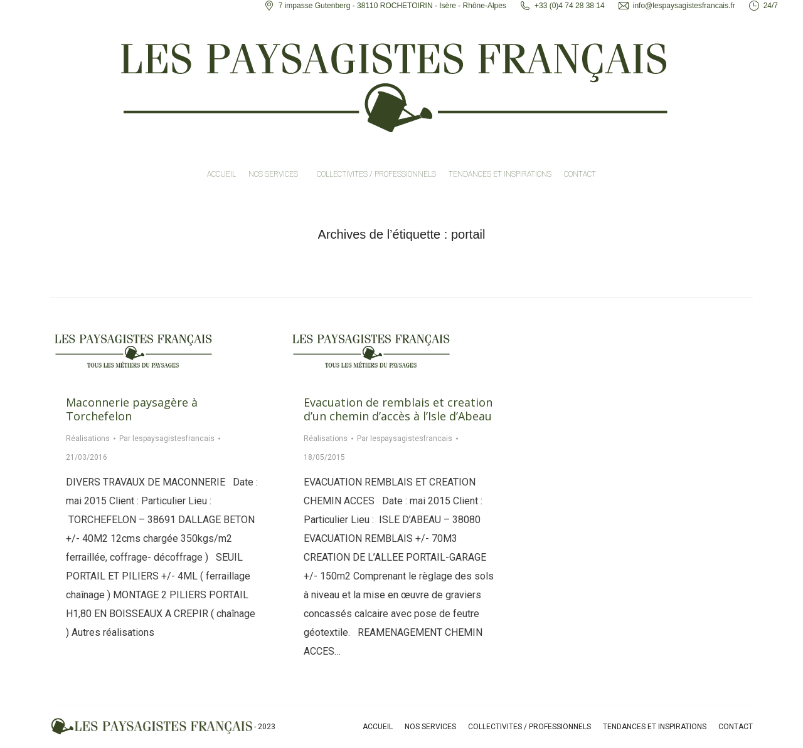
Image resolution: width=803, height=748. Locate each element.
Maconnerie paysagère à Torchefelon (132, 409)
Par (167, 438)
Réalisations (88, 438)
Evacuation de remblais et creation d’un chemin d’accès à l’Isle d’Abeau (398, 409)
